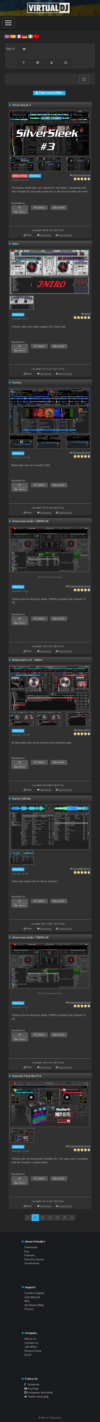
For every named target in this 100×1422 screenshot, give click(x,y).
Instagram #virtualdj (38, 1392)
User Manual (32, 1297)
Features (29, 1255)
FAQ (27, 1301)
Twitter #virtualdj (36, 1396)
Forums (29, 1309)
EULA (27, 1354)
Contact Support (34, 1293)
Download (30, 1247)
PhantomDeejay (82, 175)
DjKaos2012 (84, 730)
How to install (65, 235)
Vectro (16, 382)
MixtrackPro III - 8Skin (27, 660)
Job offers (30, 1346)
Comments (45, 235)
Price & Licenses (34, 1259)
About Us (30, 1338)
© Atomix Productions (50, 1417)
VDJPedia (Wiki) (34, 1305)
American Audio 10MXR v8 (30, 521)
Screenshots (32, 1263)
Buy (26, 1251)
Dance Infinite (21, 798)
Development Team (80, 586)
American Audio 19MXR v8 (30, 937)
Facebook (31, 1384)
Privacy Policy (32, 1350)
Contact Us (31, 1342)
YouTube (31, 1388)
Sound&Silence (82, 868)
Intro (15, 243)
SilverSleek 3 (21, 105)
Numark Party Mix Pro (26, 1076)
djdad (87, 313)
